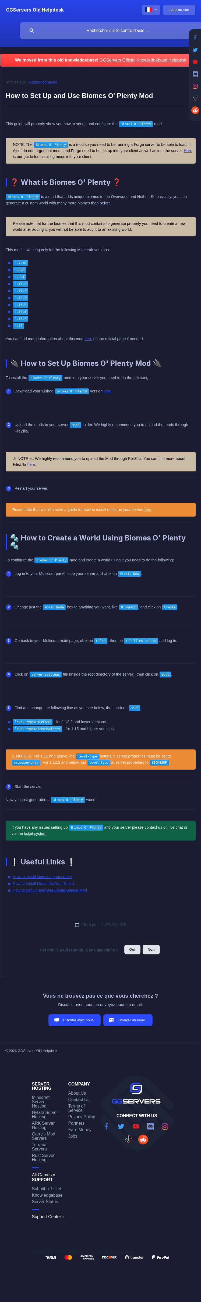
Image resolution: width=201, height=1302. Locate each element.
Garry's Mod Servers (43, 1136)
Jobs (72, 1136)
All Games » (43, 1175)
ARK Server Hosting (43, 1125)
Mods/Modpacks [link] (43, 82)
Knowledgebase (47, 1195)
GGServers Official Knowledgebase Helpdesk (143, 60)
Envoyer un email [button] (132, 1020)
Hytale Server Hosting (45, 1114)
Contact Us (79, 1099)
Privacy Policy (81, 1117)
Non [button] (151, 949)
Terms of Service (76, 1108)
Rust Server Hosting (43, 1157)
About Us (77, 1093)
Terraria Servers (39, 1146)
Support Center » (48, 1216)
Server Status (45, 1201)
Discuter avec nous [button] (78, 1020)
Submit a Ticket (46, 1188)
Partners (76, 1123)
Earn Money (79, 1129)
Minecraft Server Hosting (41, 1101)
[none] (35, 10)
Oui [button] (132, 949)
